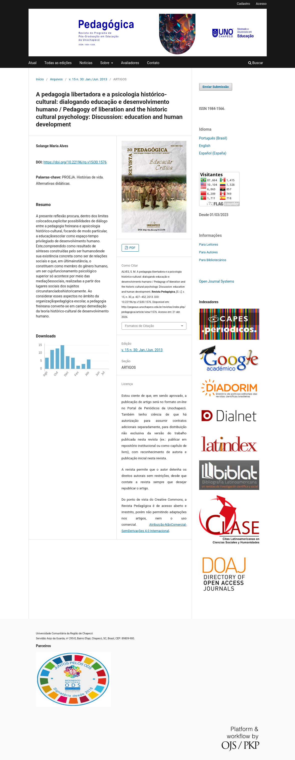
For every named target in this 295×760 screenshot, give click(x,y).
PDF (132, 248)
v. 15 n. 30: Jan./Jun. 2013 (88, 79)
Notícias (86, 63)
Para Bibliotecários (212, 260)
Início (40, 79)
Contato (153, 63)
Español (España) (212, 153)
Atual (33, 63)
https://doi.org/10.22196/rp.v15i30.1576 (75, 162)
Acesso (261, 4)
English (204, 146)
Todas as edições (58, 63)
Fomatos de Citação (139, 326)
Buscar (255, 63)
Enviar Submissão (216, 87)
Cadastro (243, 4)
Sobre (105, 63)
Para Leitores (208, 244)
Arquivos (56, 79)
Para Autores (208, 252)
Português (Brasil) (213, 138)
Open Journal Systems (216, 281)
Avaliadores (130, 63)
